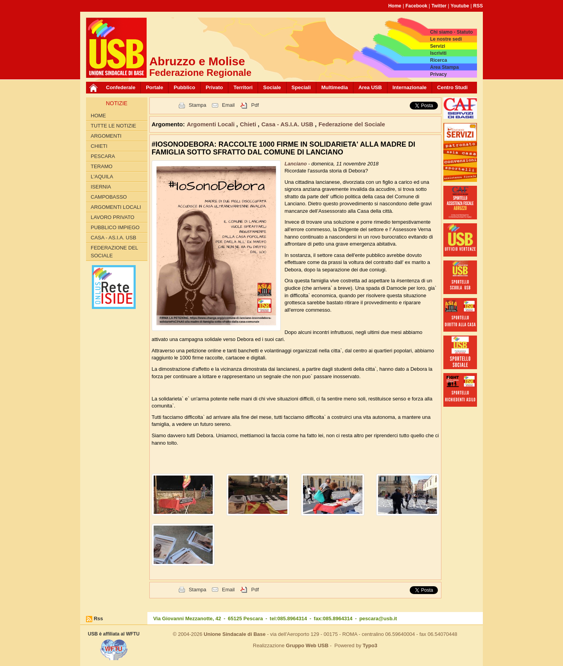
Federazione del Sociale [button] (352, 124)
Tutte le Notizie (113, 126)
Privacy (438, 74)
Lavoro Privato (112, 217)
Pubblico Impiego (115, 227)
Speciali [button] (301, 87)
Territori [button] (243, 87)
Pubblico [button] (184, 87)
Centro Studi (452, 87)
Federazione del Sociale (114, 252)
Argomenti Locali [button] (212, 124)
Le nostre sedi (446, 39)
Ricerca (438, 60)
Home (394, 6)
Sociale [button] (272, 87)
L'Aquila (102, 177)
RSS (478, 6)
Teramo (102, 166)
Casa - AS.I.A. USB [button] (288, 124)
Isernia (101, 187)
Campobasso (109, 197)
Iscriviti (438, 53)
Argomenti (106, 136)
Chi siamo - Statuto (451, 32)
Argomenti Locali (116, 207)
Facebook (416, 6)
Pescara (103, 156)
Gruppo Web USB (307, 645)
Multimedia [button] (334, 87)
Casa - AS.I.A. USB (113, 238)
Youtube (460, 6)
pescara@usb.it (378, 618)
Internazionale (410, 87)
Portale (154, 87)
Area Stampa (444, 67)
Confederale (120, 87)
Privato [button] (214, 87)
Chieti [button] (249, 124)
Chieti (99, 146)
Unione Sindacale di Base (234, 634)
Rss (98, 618)
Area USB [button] (370, 87)
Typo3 (370, 645)
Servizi (437, 46)
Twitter (439, 6)
